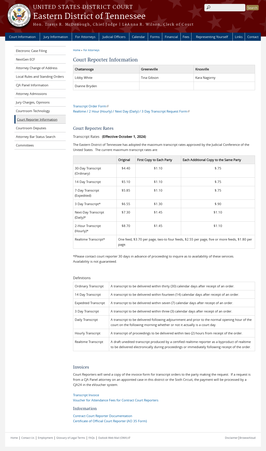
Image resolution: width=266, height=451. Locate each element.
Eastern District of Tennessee (89, 16)
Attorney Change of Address (36, 68)
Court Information (22, 37)
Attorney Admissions (31, 93)
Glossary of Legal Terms (70, 437)
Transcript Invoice (86, 395)
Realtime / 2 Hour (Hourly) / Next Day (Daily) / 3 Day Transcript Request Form (131, 111)
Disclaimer (231, 437)
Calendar (138, 37)
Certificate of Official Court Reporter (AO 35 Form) (110, 421)
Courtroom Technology (33, 111)
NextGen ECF (25, 59)
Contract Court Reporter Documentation (102, 416)
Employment (45, 437)
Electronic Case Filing (31, 51)
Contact (252, 37)
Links (239, 37)
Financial (171, 37)
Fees (186, 37)
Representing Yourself (212, 37)
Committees (25, 145)
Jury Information (56, 37)
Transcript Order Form (91, 106)
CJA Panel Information (32, 85)
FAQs (92, 437)
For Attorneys (85, 37)
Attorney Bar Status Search (35, 136)
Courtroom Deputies (31, 128)
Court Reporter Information (37, 119)
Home (76, 50)
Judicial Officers (113, 37)
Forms (155, 37)
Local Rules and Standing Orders (40, 76)
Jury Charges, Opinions (33, 102)
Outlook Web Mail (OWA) (114, 437)
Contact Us (27, 437)
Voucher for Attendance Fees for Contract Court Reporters (115, 400)
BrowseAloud (247, 437)
